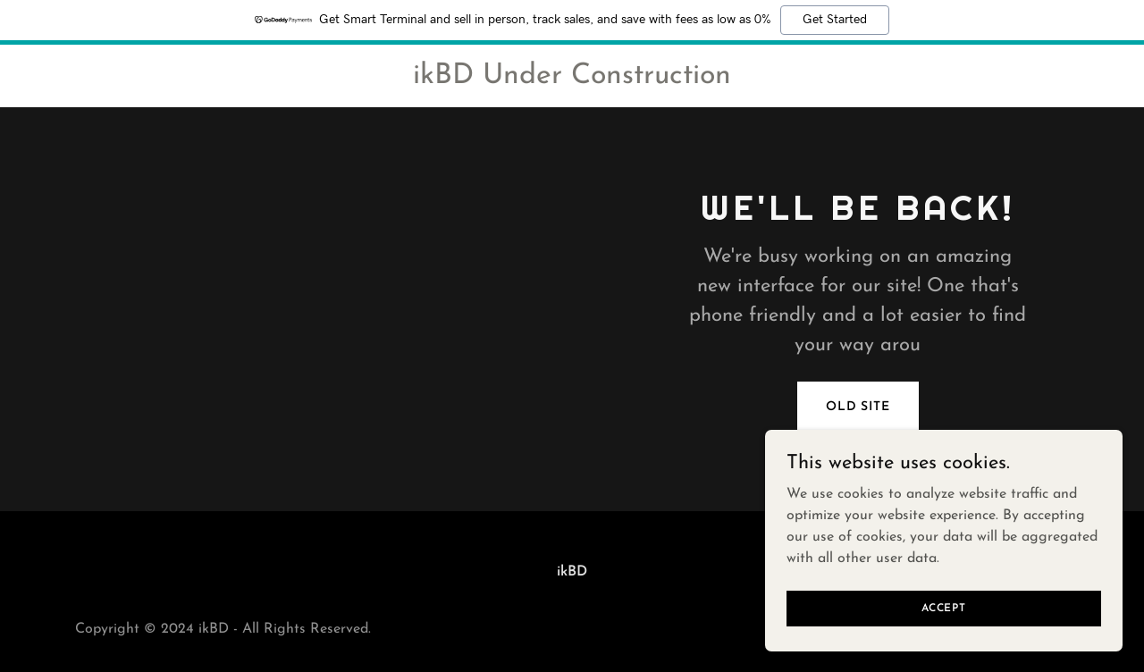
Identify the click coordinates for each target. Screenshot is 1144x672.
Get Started (835, 19)
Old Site (858, 407)
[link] (572, 79)
